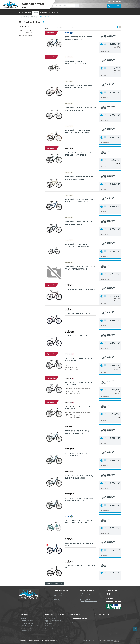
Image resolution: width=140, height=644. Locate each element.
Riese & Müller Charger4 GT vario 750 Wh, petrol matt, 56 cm (80, 268)
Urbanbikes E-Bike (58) (25, 33)
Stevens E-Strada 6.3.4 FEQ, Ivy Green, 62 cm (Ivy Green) (78, 154)
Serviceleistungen (25, 630)
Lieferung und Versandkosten (29, 625)
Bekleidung (53, 13)
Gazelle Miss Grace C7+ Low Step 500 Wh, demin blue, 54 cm (79, 522)
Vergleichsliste (74, 622)
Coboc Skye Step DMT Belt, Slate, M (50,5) (80, 567)
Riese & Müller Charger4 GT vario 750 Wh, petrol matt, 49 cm (80, 200)
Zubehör (43, 13)
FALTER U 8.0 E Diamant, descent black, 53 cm (79, 359)
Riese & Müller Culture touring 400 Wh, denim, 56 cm (79, 223)
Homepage (60, 636)
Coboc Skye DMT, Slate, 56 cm (77, 313)
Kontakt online (24, 621)
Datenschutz (49, 627)
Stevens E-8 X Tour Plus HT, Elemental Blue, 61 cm (77, 454)
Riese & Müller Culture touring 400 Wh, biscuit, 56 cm (79, 178)
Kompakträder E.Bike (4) (26, 35)
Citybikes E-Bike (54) (25, 30)
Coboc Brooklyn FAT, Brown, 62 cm (80, 289)
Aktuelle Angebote (25, 628)
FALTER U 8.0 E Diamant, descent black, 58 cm (79, 384)
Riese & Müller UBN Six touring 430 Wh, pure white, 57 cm (80, 109)
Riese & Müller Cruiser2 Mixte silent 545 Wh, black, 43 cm (78, 131)
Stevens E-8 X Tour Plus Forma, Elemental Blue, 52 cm (79, 499)
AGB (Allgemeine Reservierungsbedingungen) (53, 619)
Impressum (48, 623)
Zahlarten (23, 627)
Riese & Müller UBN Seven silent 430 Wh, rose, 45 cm (79, 86)
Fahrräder (26, 13)
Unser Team (23, 618)
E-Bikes (35, 13)
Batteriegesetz (49, 625)
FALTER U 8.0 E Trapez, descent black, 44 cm (78, 408)
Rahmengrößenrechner (52, 628)
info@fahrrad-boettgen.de (88, 601)
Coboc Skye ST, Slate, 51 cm (76, 336)
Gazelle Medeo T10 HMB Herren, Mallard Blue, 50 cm (79, 38)
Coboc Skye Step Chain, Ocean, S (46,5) (79, 544)
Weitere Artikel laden (54, 583)
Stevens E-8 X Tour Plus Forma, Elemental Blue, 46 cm (79, 477)
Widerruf (47, 621)
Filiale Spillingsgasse (26, 620)
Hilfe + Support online (26, 623)
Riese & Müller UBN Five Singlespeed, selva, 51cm (75, 62)
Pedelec (32, 16)
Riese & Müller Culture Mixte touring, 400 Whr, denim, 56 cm (78, 245)
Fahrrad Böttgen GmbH (99, 640)
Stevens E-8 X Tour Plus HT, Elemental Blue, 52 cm (77, 432)
